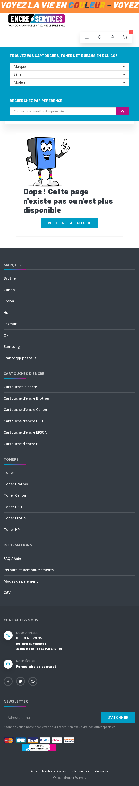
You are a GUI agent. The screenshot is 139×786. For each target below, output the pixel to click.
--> (69, 66)
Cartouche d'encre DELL (24, 421)
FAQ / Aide (12, 558)
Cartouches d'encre (20, 386)
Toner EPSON (15, 518)
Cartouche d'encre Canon (25, 409)
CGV (7, 592)
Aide (34, 771)
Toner (9, 472)
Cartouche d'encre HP (22, 443)
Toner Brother (16, 484)
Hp (6, 312)
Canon (9, 289)
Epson (9, 301)
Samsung (12, 346)
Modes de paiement (21, 581)
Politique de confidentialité (89, 771)
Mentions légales (54, 771)
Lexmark (11, 323)
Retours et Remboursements (29, 569)
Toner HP (12, 529)
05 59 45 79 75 (29, 638)
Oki (6, 335)
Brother (10, 278)
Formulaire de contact (36, 666)
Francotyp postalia (20, 358)
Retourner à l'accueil (69, 223)
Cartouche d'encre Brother (26, 398)
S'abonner (118, 717)
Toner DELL (13, 506)
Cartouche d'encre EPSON (25, 432)
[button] (99, 37)
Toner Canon (15, 495)
